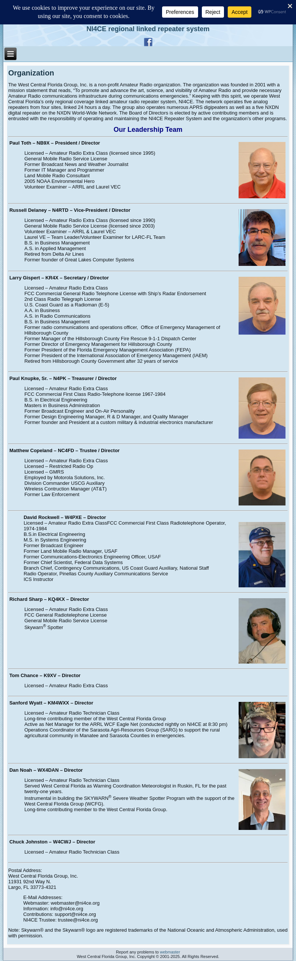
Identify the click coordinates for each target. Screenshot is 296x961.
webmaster (170, 952)
